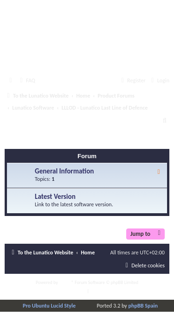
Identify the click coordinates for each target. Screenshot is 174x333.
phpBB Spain (143, 305)
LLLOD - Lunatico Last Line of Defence (84, 140)
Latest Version (55, 196)
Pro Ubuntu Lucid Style (49, 305)
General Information (64, 171)
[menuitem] (26, 80)
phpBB (65, 282)
